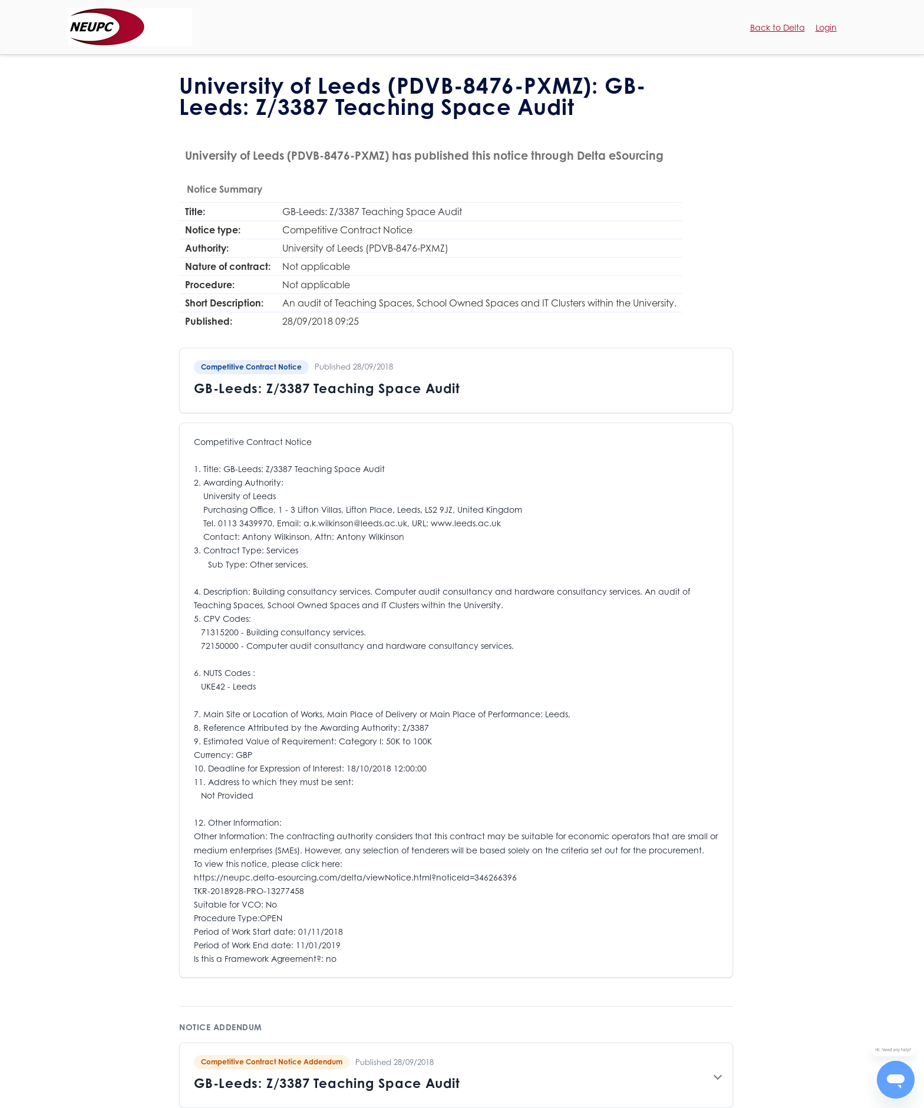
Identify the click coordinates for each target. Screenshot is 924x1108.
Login (826, 27)
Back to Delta (777, 27)
